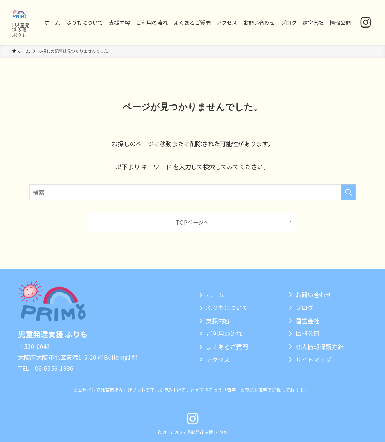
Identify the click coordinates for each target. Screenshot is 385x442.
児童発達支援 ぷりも (53, 334)
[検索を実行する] (348, 192)
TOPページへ (192, 222)
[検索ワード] (192, 192)
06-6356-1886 (54, 368)
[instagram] (365, 22)
